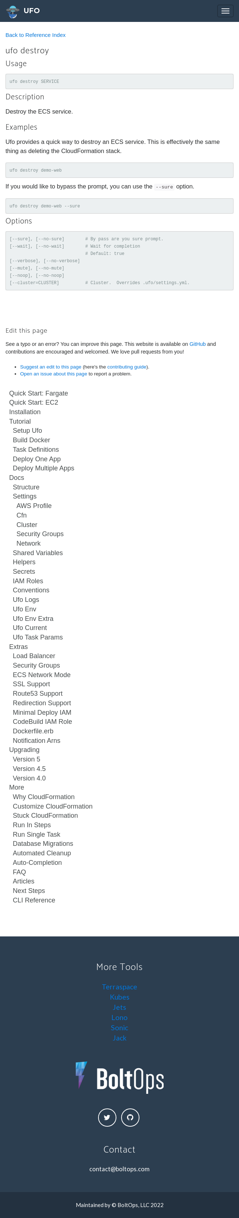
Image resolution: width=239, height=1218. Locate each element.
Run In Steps (32, 825)
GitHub (198, 344)
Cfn (21, 515)
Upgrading (24, 749)
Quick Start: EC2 (33, 402)
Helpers (24, 562)
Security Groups (40, 534)
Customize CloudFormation (53, 806)
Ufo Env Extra (33, 618)
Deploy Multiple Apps (43, 468)
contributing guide (126, 367)
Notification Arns (36, 740)
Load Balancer (34, 656)
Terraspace (119, 986)
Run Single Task (36, 834)
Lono (119, 1017)
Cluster (26, 524)
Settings (25, 496)
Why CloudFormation (44, 797)
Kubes (120, 997)
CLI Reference (34, 900)
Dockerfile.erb (33, 731)
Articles (23, 881)
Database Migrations (43, 843)
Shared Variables (38, 553)
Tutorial (20, 421)
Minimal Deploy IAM (42, 712)
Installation (25, 412)
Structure (26, 487)
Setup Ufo (27, 430)
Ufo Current (30, 627)
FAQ (19, 872)
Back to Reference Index (35, 35)
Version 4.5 (29, 768)
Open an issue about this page (53, 374)
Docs (16, 477)
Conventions (31, 590)
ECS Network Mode (42, 675)
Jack (120, 1038)
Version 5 (26, 759)
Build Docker (31, 440)
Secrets (24, 571)
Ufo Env (24, 609)
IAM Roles (28, 581)
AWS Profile (34, 505)
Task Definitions (36, 449)
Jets (119, 1007)
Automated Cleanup (42, 853)
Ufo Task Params (38, 637)
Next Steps (29, 890)
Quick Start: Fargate (38, 393)
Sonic (119, 1027)
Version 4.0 (29, 778)
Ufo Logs (26, 599)
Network (28, 543)
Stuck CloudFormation (45, 815)
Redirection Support (42, 703)
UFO (22, 12)
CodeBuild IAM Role (42, 721)
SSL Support (31, 684)
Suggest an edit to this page (50, 367)
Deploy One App (37, 459)
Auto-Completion (37, 862)
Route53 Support (38, 693)
